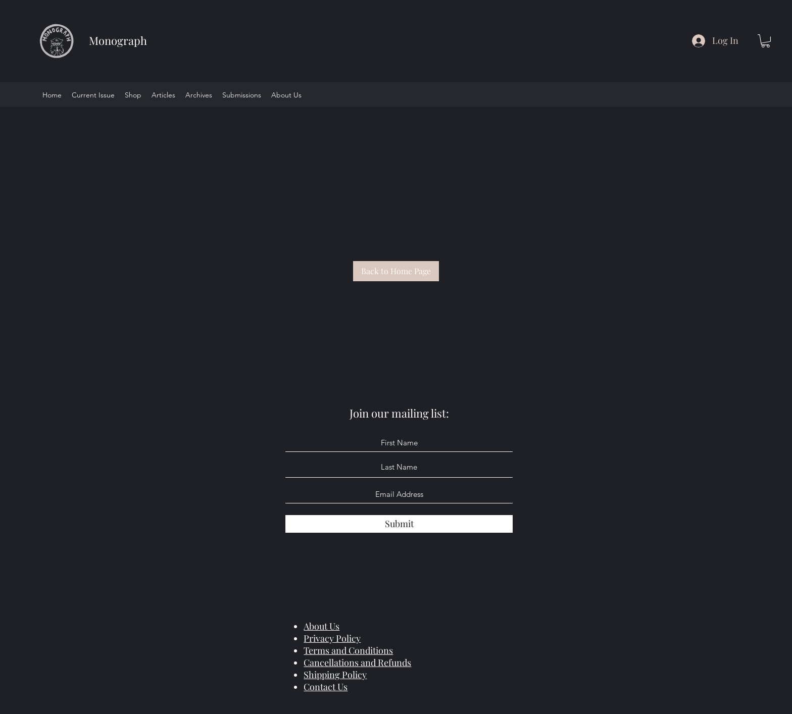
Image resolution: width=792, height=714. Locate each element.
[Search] (632, 56)
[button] (765, 40)
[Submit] (399, 524)
